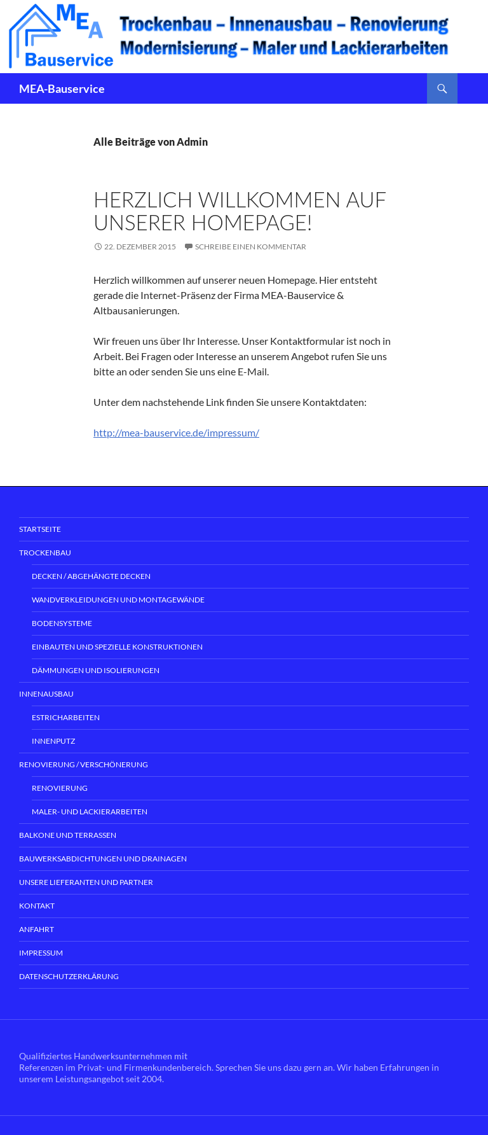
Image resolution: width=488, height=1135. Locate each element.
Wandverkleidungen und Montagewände (118, 599)
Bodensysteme (62, 623)
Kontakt (37, 905)
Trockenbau (45, 552)
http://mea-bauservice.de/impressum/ (176, 432)
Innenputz (53, 741)
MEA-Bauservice (62, 88)
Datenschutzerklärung (69, 976)
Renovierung (60, 788)
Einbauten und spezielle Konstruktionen (117, 646)
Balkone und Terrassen (67, 835)
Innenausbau (46, 694)
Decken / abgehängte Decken (91, 576)
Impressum (41, 952)
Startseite (40, 529)
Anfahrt (36, 929)
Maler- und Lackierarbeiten (89, 811)
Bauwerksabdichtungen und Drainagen (103, 858)
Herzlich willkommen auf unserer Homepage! (239, 210)
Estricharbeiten (66, 717)
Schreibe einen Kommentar (250, 246)
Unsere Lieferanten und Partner (86, 882)
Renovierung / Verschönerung (83, 764)
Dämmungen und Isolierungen (95, 670)
